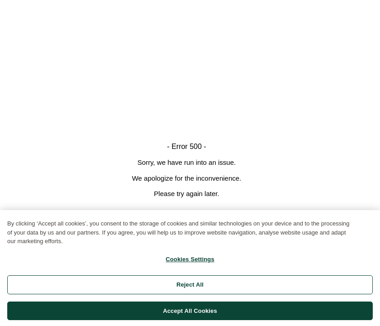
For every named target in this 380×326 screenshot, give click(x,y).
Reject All (190, 287)
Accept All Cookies (190, 314)
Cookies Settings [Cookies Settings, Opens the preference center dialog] (190, 262)
